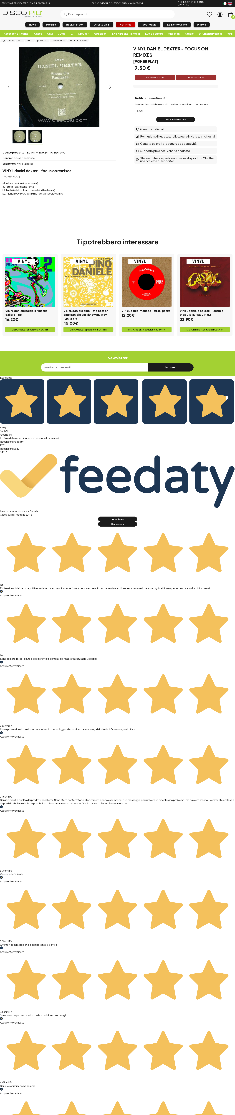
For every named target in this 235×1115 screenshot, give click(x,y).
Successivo (117, 524)
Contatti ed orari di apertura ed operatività (166, 143)
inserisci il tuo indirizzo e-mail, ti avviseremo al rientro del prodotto (172, 104)
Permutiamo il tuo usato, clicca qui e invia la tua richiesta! (175, 136)
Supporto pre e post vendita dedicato (163, 151)
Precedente (117, 519)
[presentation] (8, 87)
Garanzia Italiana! (150, 129)
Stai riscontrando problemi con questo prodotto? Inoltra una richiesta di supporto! (175, 159)
